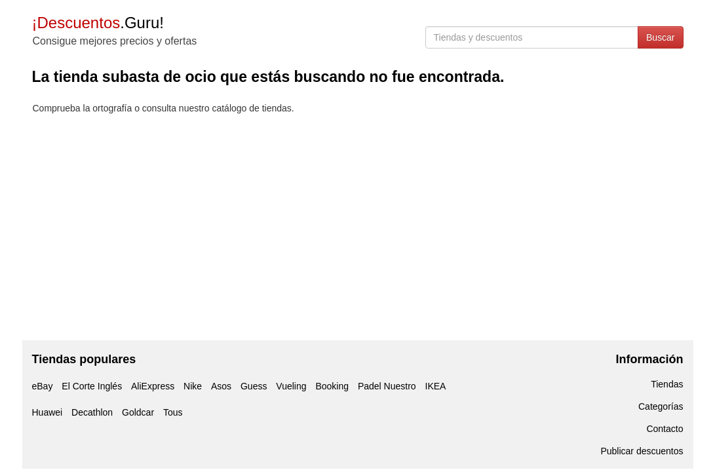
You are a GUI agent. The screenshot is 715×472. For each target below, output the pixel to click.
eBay (42, 386)
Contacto (664, 428)
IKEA (435, 386)
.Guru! (98, 22)
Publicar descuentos (641, 451)
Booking (332, 386)
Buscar (660, 37)
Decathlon (92, 412)
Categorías (660, 406)
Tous (173, 412)
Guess (254, 386)
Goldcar (138, 412)
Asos (221, 386)
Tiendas (667, 384)
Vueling (291, 386)
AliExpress (152, 386)
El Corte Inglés (92, 386)
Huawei (47, 412)
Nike (193, 386)
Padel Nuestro (387, 386)
